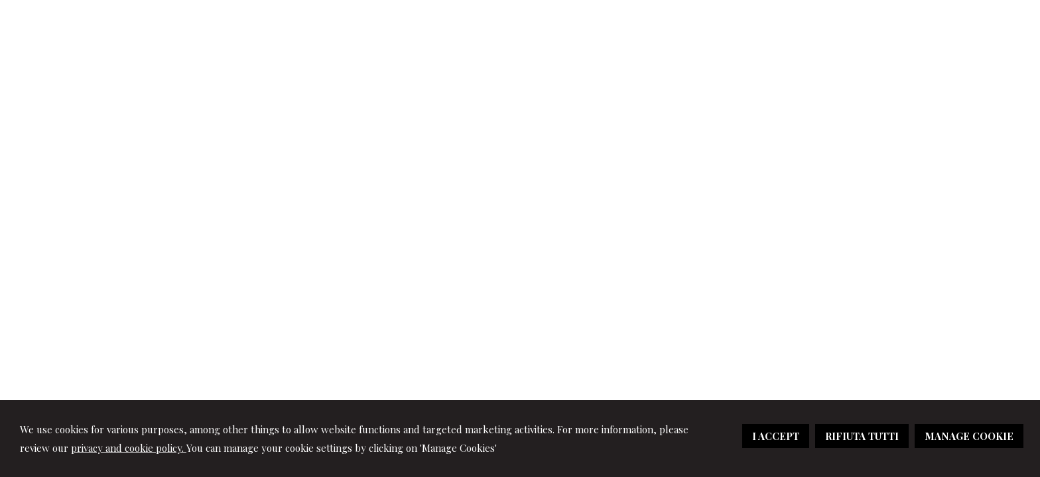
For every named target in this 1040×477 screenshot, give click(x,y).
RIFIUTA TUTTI (862, 436)
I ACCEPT (775, 436)
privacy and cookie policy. (128, 447)
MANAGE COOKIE (969, 436)
